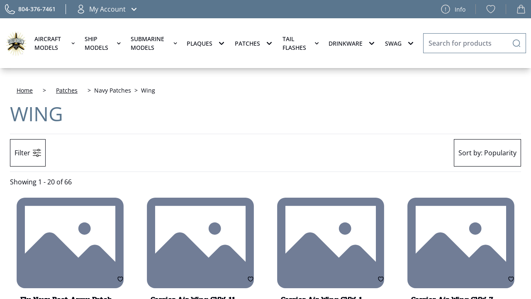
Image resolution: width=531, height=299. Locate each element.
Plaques (207, 43)
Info (453, 9)
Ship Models (103, 43)
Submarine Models (154, 43)
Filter (28, 152)
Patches (254, 43)
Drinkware (353, 43)
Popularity (487, 152)
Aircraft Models (55, 43)
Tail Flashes (301, 43)
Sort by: (470, 152)
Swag (400, 43)
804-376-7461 (37, 9)
